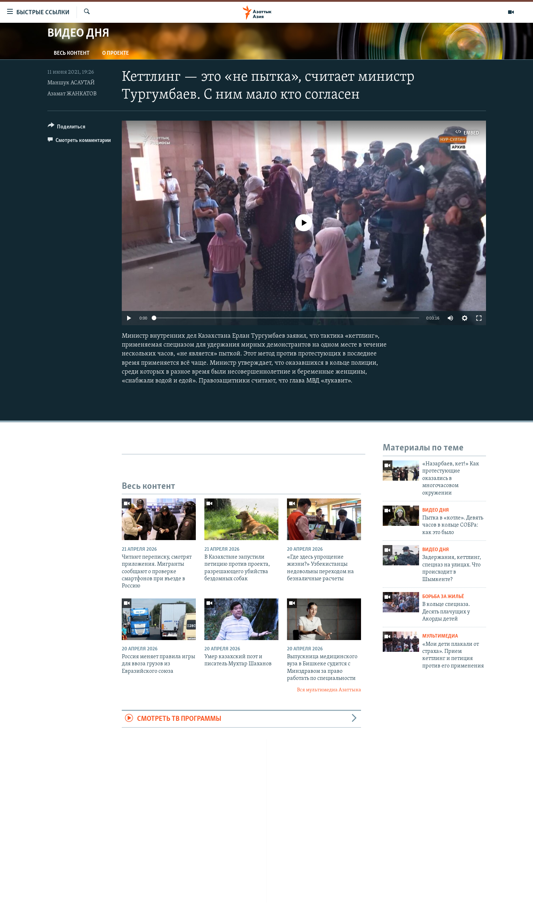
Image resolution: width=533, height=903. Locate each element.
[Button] (67, 128)
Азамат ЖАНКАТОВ (71, 94)
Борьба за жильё (443, 597)
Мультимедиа (440, 636)
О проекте (115, 53)
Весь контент (71, 53)
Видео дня (435, 510)
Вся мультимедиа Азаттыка (329, 690)
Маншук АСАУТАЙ (71, 83)
